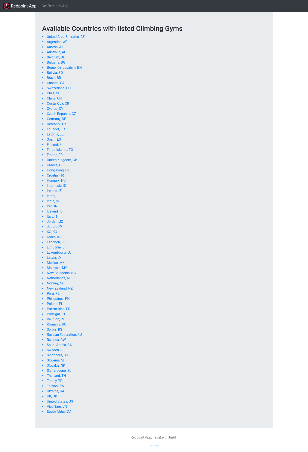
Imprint (154, 446)
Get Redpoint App (55, 6)
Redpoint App (20, 6)
